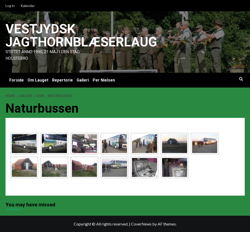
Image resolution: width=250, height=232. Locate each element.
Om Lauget (38, 80)
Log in (10, 6)
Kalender (28, 6)
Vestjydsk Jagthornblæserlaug (82, 35)
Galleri (83, 80)
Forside (16, 80)
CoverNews (141, 223)
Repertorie (62, 80)
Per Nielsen (104, 80)
